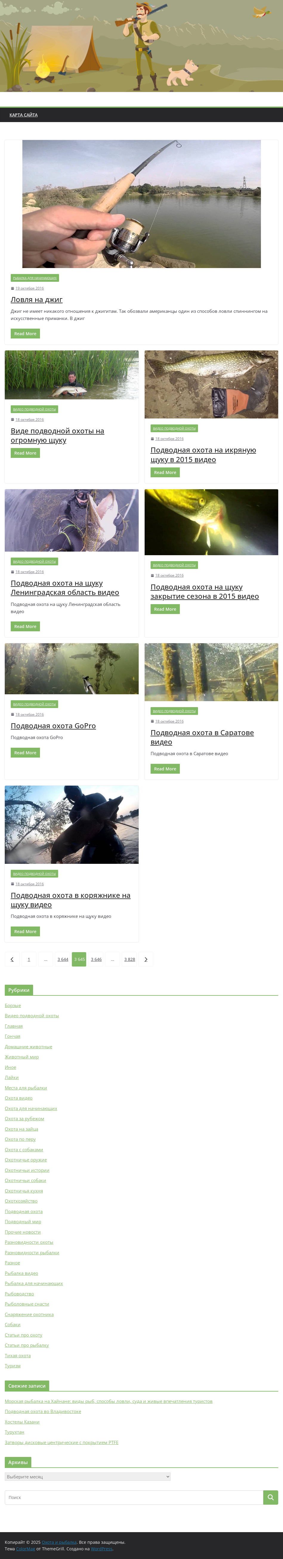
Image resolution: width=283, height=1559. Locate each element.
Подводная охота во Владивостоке (43, 1411)
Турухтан (14, 1432)
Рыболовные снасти (27, 1304)
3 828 (129, 959)
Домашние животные (28, 1046)
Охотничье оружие (26, 1160)
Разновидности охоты (29, 1242)
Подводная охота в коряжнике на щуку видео (71, 899)
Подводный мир (23, 1221)
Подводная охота (24, 1211)
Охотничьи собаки (25, 1180)
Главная (14, 1026)
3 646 (96, 959)
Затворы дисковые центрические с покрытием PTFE (61, 1442)
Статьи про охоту (23, 1335)
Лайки (12, 1077)
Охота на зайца (21, 1129)
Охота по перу (20, 1139)
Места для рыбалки (26, 1088)
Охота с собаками (24, 1149)
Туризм (13, 1366)
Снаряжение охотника (29, 1314)
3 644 (63, 959)
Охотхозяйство (21, 1201)
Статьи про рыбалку (27, 1345)
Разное (12, 1263)
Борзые (13, 1005)
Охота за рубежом (24, 1118)
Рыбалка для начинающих (35, 278)
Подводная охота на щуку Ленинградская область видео (65, 587)
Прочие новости (23, 1232)
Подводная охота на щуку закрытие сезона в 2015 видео (205, 591)
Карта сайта (24, 115)
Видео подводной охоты (34, 409)
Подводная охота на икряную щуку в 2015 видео (203, 454)
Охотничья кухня (24, 1191)
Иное (10, 1067)
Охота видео (19, 1098)
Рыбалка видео (21, 1273)
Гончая (12, 1036)
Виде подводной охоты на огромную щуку (57, 435)
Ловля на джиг (37, 299)
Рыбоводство (19, 1294)
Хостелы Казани (22, 1422)
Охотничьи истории (27, 1170)
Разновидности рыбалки (32, 1252)
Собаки (13, 1324)
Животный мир (22, 1057)
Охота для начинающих (31, 1108)
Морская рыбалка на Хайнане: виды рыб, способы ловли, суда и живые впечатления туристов (109, 1401)
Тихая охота (18, 1355)
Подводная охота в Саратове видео (202, 737)
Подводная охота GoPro (53, 725)
